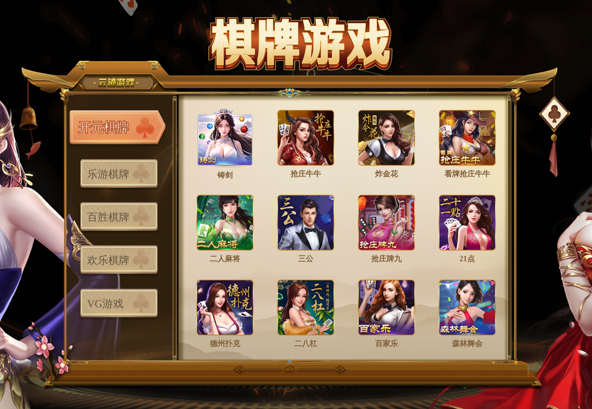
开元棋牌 (103, 127)
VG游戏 (105, 303)
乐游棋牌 (108, 174)
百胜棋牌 (108, 217)
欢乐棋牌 (108, 260)
